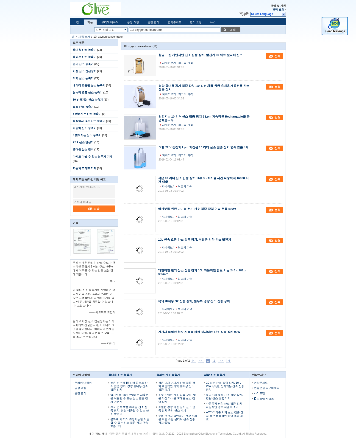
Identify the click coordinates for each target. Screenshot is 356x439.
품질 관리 (153, 22)
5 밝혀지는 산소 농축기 (87, 113)
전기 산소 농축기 (83, 64)
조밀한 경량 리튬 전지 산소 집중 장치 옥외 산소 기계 (176, 408)
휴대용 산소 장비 (83, 149)
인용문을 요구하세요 (266, 388)
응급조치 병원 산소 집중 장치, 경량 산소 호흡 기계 (224, 396)
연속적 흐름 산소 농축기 (88, 92)
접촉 (94, 209)
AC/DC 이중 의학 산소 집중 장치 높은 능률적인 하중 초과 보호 (224, 416)
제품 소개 (84, 36)
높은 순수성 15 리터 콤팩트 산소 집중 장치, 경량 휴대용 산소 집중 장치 (129, 386)
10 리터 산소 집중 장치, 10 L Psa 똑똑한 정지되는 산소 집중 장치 (225, 386)
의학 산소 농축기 (83, 78)
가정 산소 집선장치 (84, 71)
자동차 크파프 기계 (84, 168)
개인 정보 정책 (98, 433)
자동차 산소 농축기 (84, 128)
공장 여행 (133, 22)
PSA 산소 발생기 (83, 142)
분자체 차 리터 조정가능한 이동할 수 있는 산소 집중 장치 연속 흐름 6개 (129, 423)
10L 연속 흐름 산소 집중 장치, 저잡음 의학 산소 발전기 (194, 239)
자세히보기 (169, 63)
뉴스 (213, 22)
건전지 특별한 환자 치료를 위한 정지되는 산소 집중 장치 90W (199, 332)
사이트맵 (259, 393)
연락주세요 (174, 22)
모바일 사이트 (264, 398)
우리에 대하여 (110, 22)
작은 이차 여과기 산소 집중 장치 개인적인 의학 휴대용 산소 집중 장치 (176, 386)
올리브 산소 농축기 (84, 57)
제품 (90, 22)
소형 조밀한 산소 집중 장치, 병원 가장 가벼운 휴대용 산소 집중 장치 (177, 398)
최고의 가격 (185, 63)
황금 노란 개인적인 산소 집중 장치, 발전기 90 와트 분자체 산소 (200, 55)
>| (229, 360)
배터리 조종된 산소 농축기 (89, 85)
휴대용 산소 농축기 (84, 49)
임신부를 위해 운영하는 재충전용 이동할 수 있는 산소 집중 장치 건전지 (129, 398)
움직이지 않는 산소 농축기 (89, 121)
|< (193, 360)
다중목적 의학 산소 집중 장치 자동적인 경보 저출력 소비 (224, 405)
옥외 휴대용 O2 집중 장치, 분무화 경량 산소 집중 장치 (194, 301)
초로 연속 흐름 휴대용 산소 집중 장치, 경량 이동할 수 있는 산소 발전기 (129, 410)
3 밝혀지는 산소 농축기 (87, 135)
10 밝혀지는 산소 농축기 (88, 99)
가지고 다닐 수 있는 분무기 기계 (92, 156)
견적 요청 (278, 9)
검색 (233, 29)
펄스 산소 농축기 (83, 106)
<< (201, 360)
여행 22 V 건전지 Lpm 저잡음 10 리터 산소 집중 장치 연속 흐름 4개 (203, 147)
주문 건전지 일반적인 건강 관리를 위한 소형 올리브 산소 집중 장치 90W (177, 419)
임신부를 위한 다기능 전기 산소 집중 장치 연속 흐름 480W (197, 209)
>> (221, 360)
